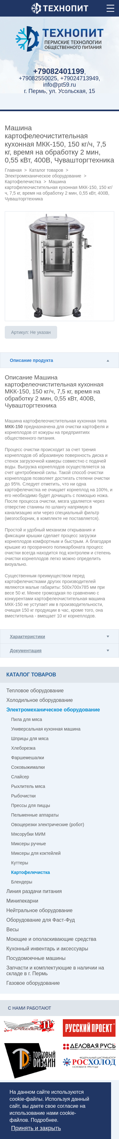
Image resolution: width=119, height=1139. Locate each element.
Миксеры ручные (28, 843)
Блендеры (21, 881)
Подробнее (44, 1120)
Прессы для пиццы (30, 805)
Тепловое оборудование (35, 690)
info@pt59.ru (59, 85)
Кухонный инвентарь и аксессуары (47, 948)
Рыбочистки (23, 795)
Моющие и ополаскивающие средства (51, 939)
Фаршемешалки (27, 757)
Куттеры (19, 862)
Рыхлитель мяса (28, 786)
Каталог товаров (46, 170)
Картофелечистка (23, 181)
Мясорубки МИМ (28, 834)
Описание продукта (31, 360)
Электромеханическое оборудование (43, 175)
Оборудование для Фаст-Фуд (40, 920)
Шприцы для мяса (30, 738)
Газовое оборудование (33, 983)
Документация (26, 650)
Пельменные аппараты (35, 815)
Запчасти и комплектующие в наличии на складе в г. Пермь (55, 970)
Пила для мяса (26, 719)
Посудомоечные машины (35, 958)
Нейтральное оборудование (39, 910)
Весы (12, 929)
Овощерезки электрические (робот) (47, 824)
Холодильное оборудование (39, 700)
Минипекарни (22, 901)
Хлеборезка (23, 748)
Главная (13, 170)
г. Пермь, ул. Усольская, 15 (59, 91)
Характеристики (27, 636)
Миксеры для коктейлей (36, 853)
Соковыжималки (28, 767)
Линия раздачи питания (34, 891)
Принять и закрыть (36, 1128)
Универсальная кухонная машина (46, 729)
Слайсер (20, 776)
